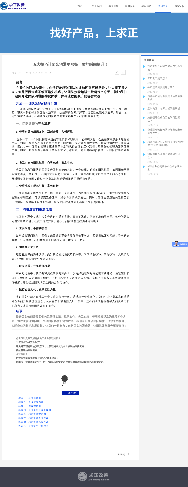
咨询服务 (113, 6)
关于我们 (97, 6)
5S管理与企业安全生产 (28, 342)
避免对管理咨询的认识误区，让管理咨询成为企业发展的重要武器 (50, 346)
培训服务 (130, 6)
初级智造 (146, 6)
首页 (80, 6)
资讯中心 (163, 6)
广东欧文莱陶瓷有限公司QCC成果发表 (36, 358)
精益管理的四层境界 (26, 350)
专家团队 (180, 6)
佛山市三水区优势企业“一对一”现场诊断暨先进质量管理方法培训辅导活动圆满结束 (59, 362)
